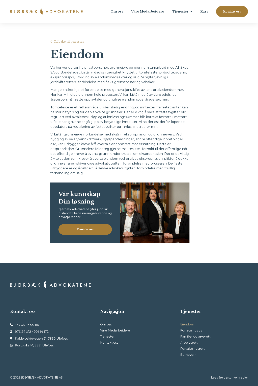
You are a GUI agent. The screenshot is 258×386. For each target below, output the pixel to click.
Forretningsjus (191, 330)
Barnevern (188, 355)
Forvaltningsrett (192, 348)
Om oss (116, 11)
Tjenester (182, 11)
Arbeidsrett (189, 342)
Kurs (204, 11)
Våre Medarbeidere (147, 11)
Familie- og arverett (195, 336)
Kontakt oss (109, 342)
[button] (232, 11)
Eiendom (187, 324)
